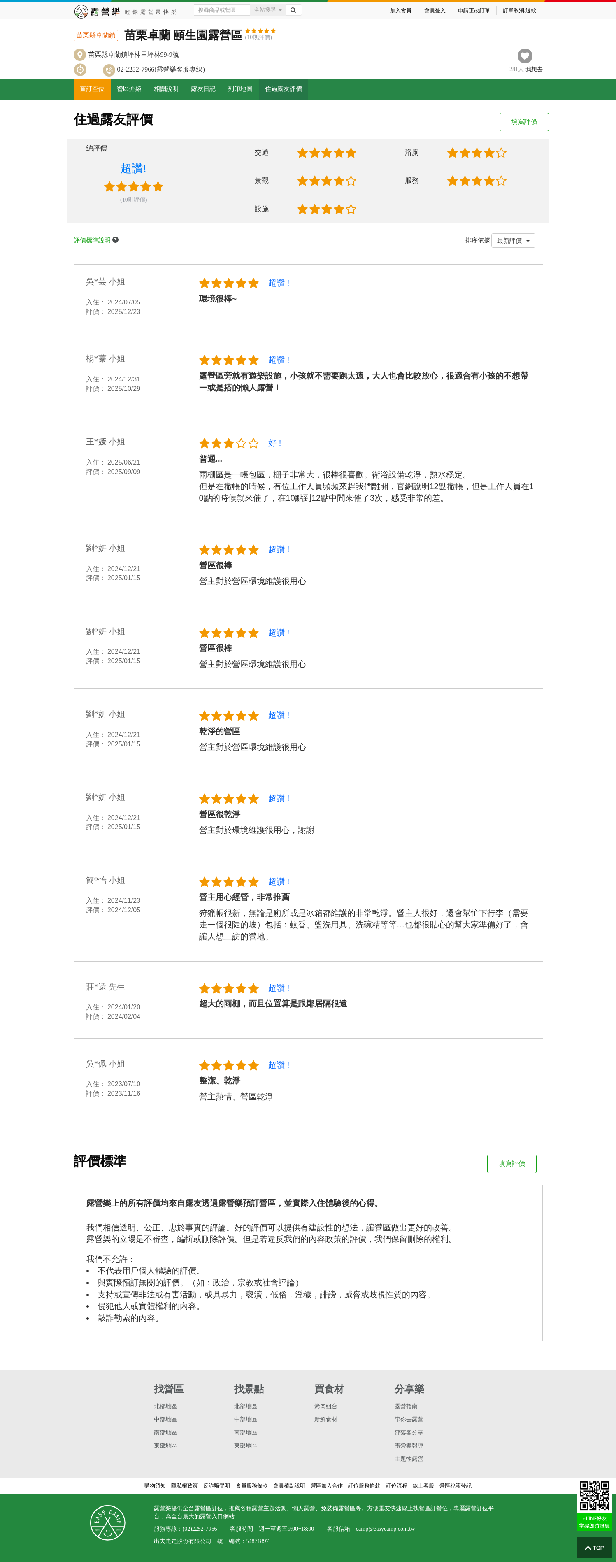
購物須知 (155, 1486)
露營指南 (406, 1406)
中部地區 (165, 1419)
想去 (534, 69)
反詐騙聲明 (216, 1486)
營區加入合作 (327, 1486)
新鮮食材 (325, 1419)
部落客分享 (409, 1433)
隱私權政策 (184, 1486)
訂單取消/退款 (520, 10)
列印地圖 (240, 89)
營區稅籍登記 (455, 1486)
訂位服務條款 (364, 1486)
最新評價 (513, 240)
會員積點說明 (289, 1486)
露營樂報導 (409, 1446)
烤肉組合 (325, 1406)
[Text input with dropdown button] (222, 10)
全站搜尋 (268, 10)
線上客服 (423, 1486)
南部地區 (165, 1433)
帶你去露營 (409, 1419)
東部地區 (165, 1446)
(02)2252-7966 (200, 1529)
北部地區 (165, 1406)
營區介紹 (129, 89)
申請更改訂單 (474, 10)
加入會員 (400, 10)
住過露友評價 (283, 89)
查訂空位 (92, 89)
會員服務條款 (252, 1486)
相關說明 (166, 89)
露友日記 (203, 89)
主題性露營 (409, 1459)
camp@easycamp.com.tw (385, 1529)
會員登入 (435, 10)
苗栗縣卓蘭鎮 (96, 35)
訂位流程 (396, 1486)
